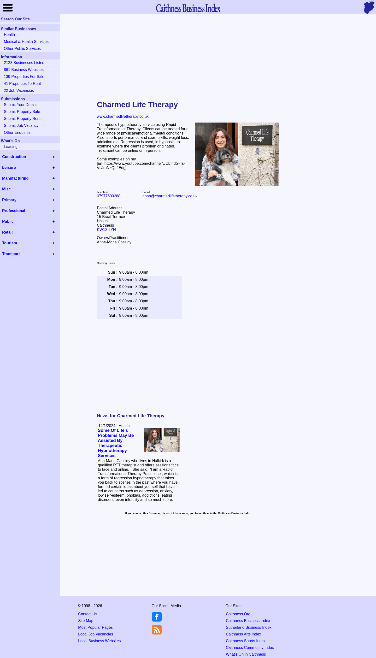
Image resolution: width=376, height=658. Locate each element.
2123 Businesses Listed (24, 63)
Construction (14, 157)
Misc (6, 189)
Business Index (188, 8)
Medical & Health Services (26, 42)
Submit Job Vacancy (21, 125)
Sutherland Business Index (248, 627)
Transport (11, 254)
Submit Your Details (20, 105)
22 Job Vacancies (19, 90)
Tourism (9, 243)
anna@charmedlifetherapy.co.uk (169, 196)
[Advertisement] (188, 53)
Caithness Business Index (248, 621)
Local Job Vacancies (95, 634)
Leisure (9, 167)
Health (124, 426)
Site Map (85, 621)
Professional (13, 211)
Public (8, 221)
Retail (7, 232)
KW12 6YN (106, 230)
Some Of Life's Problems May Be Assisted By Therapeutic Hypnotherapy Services (116, 443)
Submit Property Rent (22, 119)
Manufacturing (15, 178)
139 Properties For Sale (24, 77)
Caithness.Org (238, 614)
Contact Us (87, 614)
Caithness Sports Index (245, 641)
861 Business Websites (24, 70)
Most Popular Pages (95, 627)
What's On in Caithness (246, 654)
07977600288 (108, 196)
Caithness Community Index (250, 648)
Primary (9, 200)
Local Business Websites (99, 641)
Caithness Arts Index (243, 634)
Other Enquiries (17, 132)
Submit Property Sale (22, 112)
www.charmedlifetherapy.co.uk (123, 116)
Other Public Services (22, 49)
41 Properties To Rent (22, 84)
